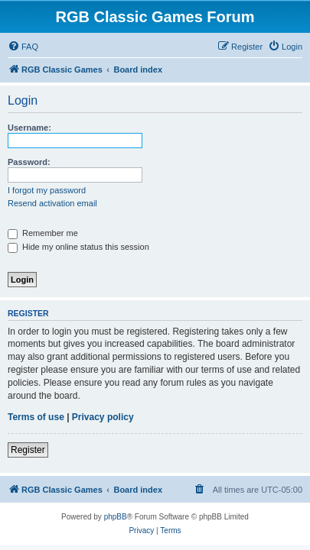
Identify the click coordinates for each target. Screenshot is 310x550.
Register (28, 450)
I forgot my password (47, 190)
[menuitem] (23, 46)
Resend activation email (52, 203)
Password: (29, 162)
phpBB (115, 517)
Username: (29, 127)
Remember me (43, 233)
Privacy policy (103, 417)
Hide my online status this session (78, 246)
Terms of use (36, 417)
